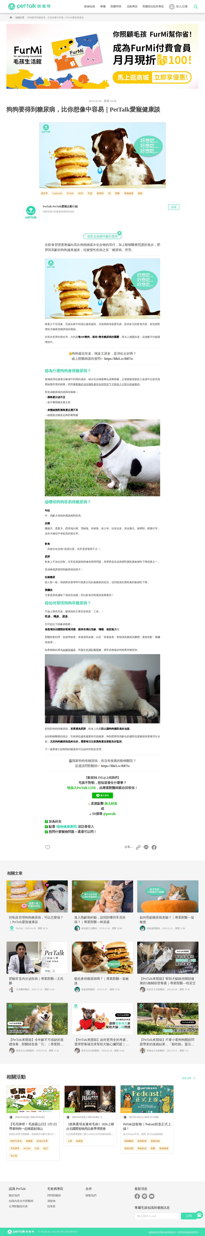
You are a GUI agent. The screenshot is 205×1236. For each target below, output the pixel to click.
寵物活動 (128, 1148)
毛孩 (90, 193)
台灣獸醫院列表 (18, 1206)
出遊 (37, 1148)
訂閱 (189, 1215)
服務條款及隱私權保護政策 (162, 1232)
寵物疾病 (142, 1148)
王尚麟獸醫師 (22, 989)
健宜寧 (44, 193)
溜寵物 (51, 1201)
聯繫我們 (91, 1195)
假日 (45, 1148)
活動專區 (132, 6)
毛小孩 (13, 1156)
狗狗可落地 (16, 1141)
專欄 (103, 6)
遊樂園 (29, 1141)
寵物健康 (128, 193)
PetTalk (70, 193)
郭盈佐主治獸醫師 (156, 1050)
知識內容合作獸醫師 (21, 1201)
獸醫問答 (116, 6)
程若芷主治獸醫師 (156, 989)
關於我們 (14, 1195)
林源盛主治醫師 (89, 928)
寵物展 (79, 1141)
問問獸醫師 (54, 1195)
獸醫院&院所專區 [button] (153, 6)
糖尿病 (100, 193)
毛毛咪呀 (14, 1148)
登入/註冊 (178, 7)
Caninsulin (57, 193)
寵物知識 (155, 1141)
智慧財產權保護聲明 (187, 1232)
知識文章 (19, 17)
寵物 (140, 193)
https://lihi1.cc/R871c (118, 358)
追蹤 (173, 207)
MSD (80, 193)
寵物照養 (142, 1141)
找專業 (51, 1206)
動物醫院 (128, 1141)
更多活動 (189, 1078)
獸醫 (117, 193)
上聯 (69, 1141)
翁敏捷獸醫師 (153, 928)
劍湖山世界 (42, 1141)
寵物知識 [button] (89, 6)
